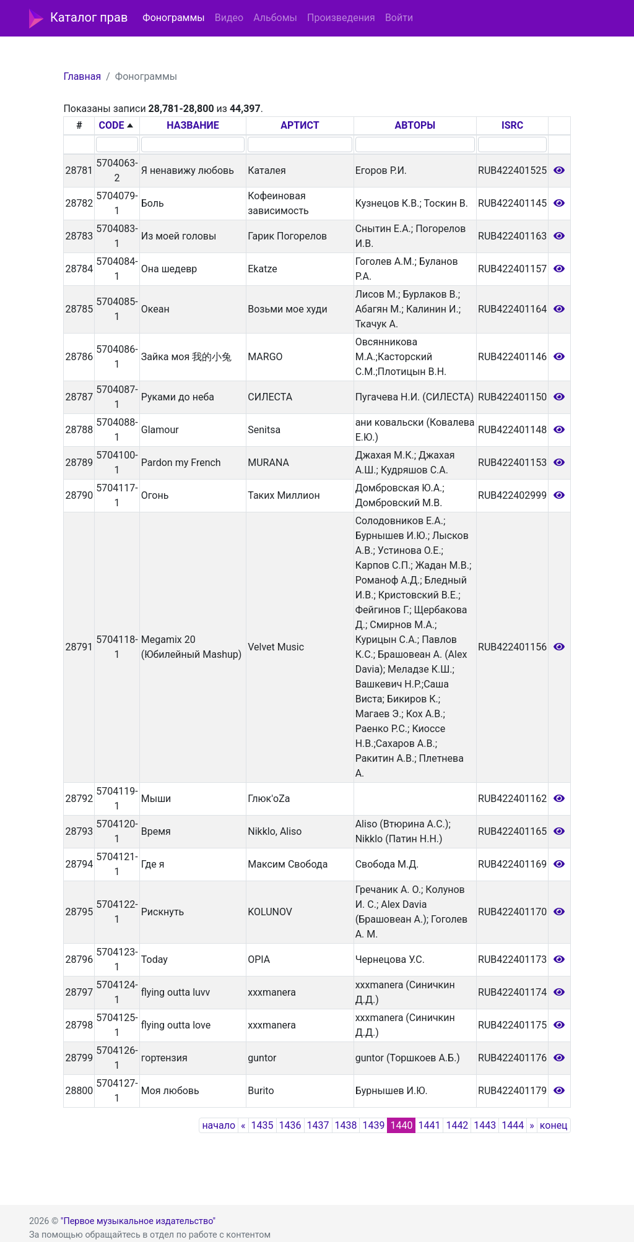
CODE (111, 125)
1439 (373, 1125)
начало (218, 1125)
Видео (229, 18)
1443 (485, 1125)
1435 (262, 1125)
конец (554, 1125)
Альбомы (275, 18)
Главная (82, 76)
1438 (346, 1125)
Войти (399, 18)
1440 (401, 1125)
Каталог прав (78, 18)
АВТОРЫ (415, 125)
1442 (457, 1125)
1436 (290, 1125)
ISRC (512, 125)
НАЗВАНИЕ (193, 125)
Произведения (341, 18)
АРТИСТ (299, 125)
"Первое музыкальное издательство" (138, 1221)
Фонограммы (173, 18)
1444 (513, 1125)
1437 (318, 1125)
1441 (429, 1125)
